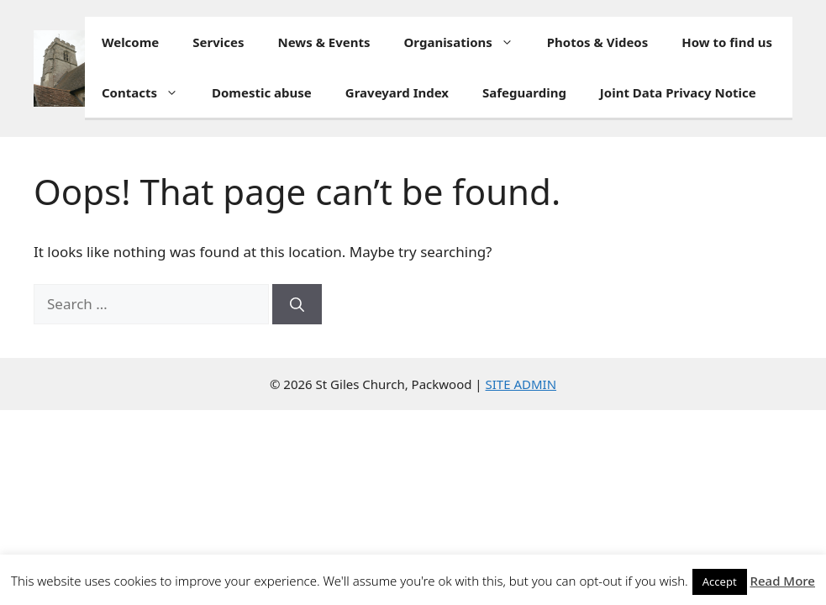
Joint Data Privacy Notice (678, 92)
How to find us (726, 42)
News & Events (324, 42)
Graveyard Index (397, 92)
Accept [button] (719, 581)
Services (218, 42)
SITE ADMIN (521, 384)
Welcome (130, 42)
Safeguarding (524, 92)
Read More (782, 580)
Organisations (467, 42)
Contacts (148, 92)
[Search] (297, 304)
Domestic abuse (262, 92)
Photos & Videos (597, 42)
